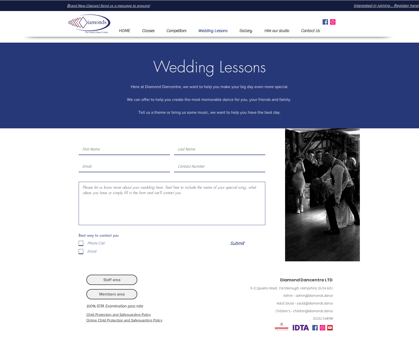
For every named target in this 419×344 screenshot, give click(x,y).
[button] (148, 31)
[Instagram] (332, 22)
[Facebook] (325, 22)
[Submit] (236, 243)
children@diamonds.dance (313, 311)
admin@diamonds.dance (314, 296)
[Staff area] (111, 280)
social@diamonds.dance (315, 303)
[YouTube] (330, 327)
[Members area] (111, 294)
